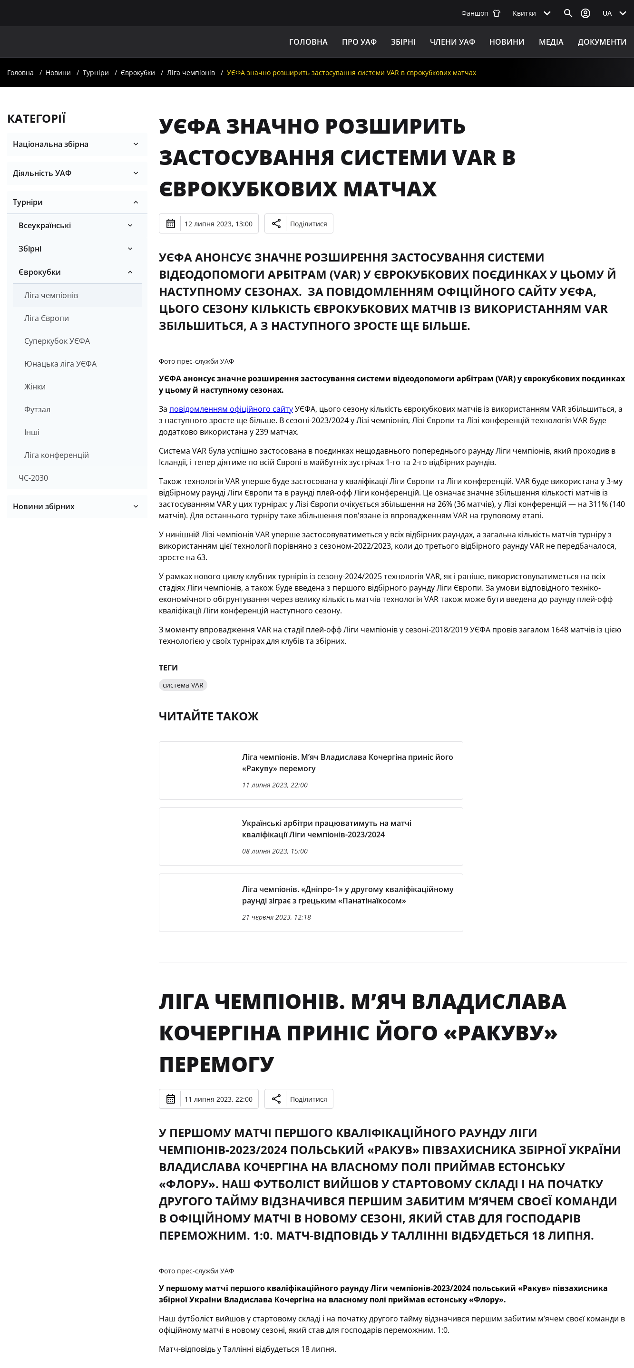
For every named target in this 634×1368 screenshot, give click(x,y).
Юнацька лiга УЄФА (60, 364)
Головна (308, 42)
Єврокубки (138, 72)
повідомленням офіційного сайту (231, 409)
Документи (602, 42)
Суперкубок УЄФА (57, 341)
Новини (507, 42)
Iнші (31, 432)
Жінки (35, 386)
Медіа (551, 42)
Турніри (96, 72)
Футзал (37, 409)
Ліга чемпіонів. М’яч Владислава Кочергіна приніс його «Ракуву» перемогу (362, 1032)
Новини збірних (44, 506)
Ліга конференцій (56, 455)
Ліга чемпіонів (191, 72)
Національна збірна (50, 144)
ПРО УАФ (359, 42)
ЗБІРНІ (403, 42)
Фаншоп (481, 13)
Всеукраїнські (45, 225)
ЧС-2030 (33, 478)
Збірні (30, 248)
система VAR (183, 684)
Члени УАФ (452, 42)
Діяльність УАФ (42, 173)
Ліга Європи (46, 318)
